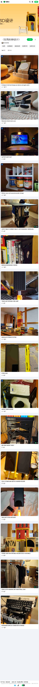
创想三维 (14, 682)
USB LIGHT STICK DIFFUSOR (9, 517)
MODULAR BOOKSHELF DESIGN (9, 265)
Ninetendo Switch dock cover (9, 121)
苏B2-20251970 (35, 683)
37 (3, 123)
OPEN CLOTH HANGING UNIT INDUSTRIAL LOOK (13, 589)
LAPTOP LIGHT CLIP (7, 157)
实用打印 (24, 46)
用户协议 (3, 682)
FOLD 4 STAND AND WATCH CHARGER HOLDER (13, 481)
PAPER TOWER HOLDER (7, 409)
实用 (3, 46)
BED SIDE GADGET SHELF (8, 445)
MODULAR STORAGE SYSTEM (9, 337)
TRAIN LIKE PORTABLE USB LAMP (10, 301)
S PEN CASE (5, 373)
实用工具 (32, 46)
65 (3, 195)
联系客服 (26, 682)
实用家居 (9, 46)
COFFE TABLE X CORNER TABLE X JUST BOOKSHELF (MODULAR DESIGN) (17, 229)
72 (3, 87)
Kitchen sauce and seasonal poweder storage (13, 193)
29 (3, 411)
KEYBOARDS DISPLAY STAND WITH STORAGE (13, 625)
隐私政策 (8, 682)
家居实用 (17, 46)
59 (3, 339)
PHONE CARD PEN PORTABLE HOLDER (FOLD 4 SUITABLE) (16, 553)
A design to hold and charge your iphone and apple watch (15, 85)
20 (3, 627)
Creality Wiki (20, 682)
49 (3, 267)
